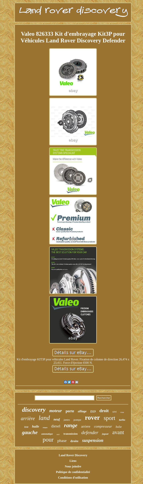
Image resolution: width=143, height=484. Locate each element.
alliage (82, 411)
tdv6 (114, 411)
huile (35, 426)
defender (89, 432)
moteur (55, 410)
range (70, 425)
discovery (33, 409)
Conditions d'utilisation (73, 477)
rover (92, 417)
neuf (57, 419)
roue (122, 412)
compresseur (103, 426)
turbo (122, 419)
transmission (70, 433)
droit (104, 410)
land (44, 417)
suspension (92, 440)
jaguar (105, 433)
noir (58, 434)
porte (70, 411)
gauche (30, 432)
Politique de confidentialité (73, 472)
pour (48, 439)
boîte (119, 426)
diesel (55, 426)
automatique (47, 434)
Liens (72, 460)
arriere (85, 426)
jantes (67, 419)
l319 (93, 411)
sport (109, 418)
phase (62, 440)
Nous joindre (73, 466)
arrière (28, 418)
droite (74, 441)
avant (118, 432)
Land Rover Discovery (73, 455)
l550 (26, 427)
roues (45, 427)
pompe (77, 419)
